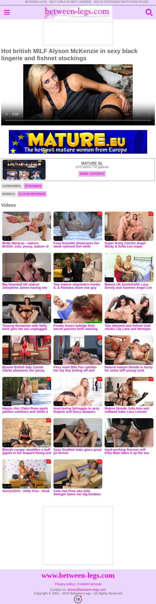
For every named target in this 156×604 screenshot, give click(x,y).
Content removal (89, 584)
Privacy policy (65, 584)
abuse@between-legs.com (86, 589)
